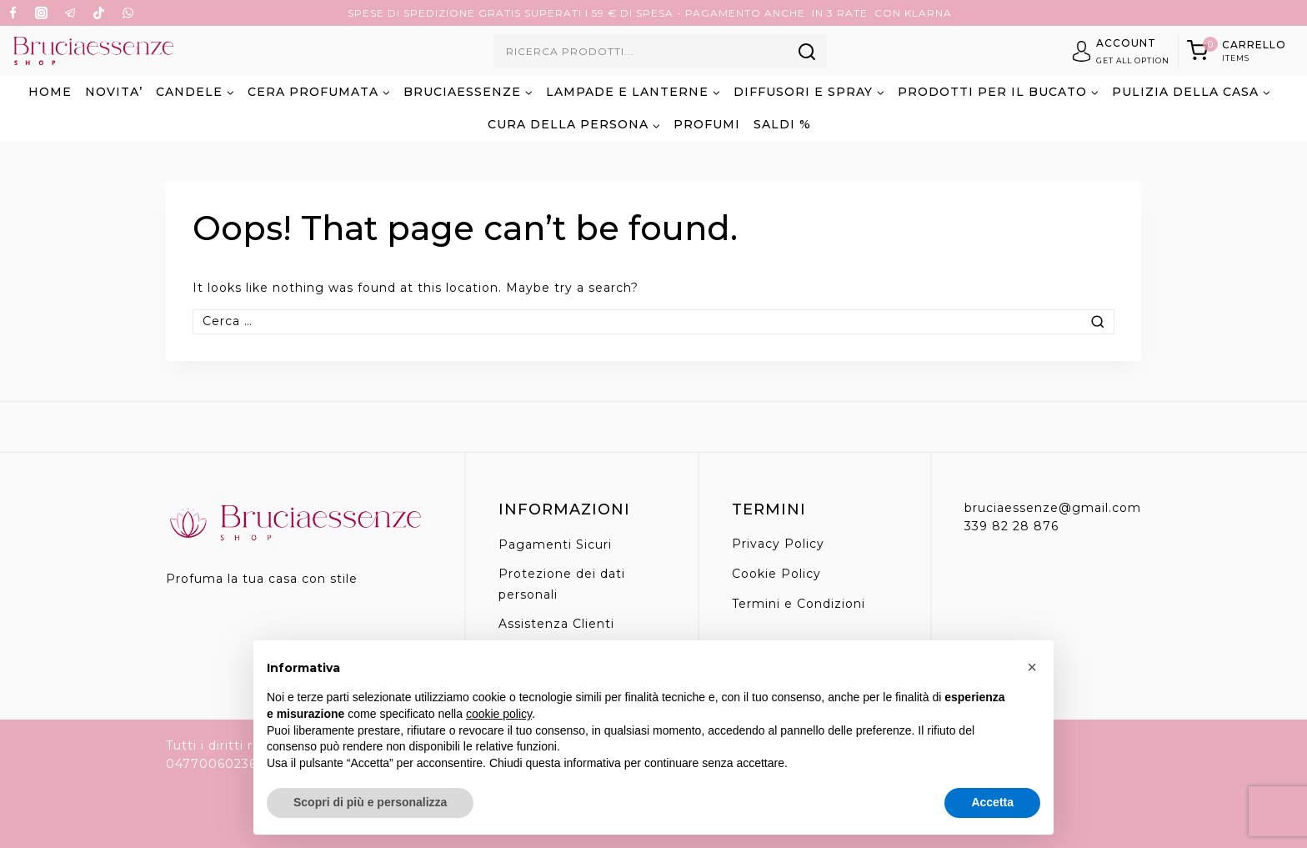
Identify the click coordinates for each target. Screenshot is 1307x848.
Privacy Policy (778, 543)
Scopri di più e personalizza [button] (370, 802)
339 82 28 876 (1011, 526)
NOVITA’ (114, 91)
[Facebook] (12, 13)
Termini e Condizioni (798, 603)
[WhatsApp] (127, 13)
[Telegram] (70, 13)
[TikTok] (99, 13)
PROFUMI (707, 124)
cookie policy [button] (499, 713)
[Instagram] (41, 13)
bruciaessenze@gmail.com (1052, 507)
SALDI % (782, 124)
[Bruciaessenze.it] (93, 51)
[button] (1032, 667)
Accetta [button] (992, 802)
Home (50, 91)
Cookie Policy (776, 573)
